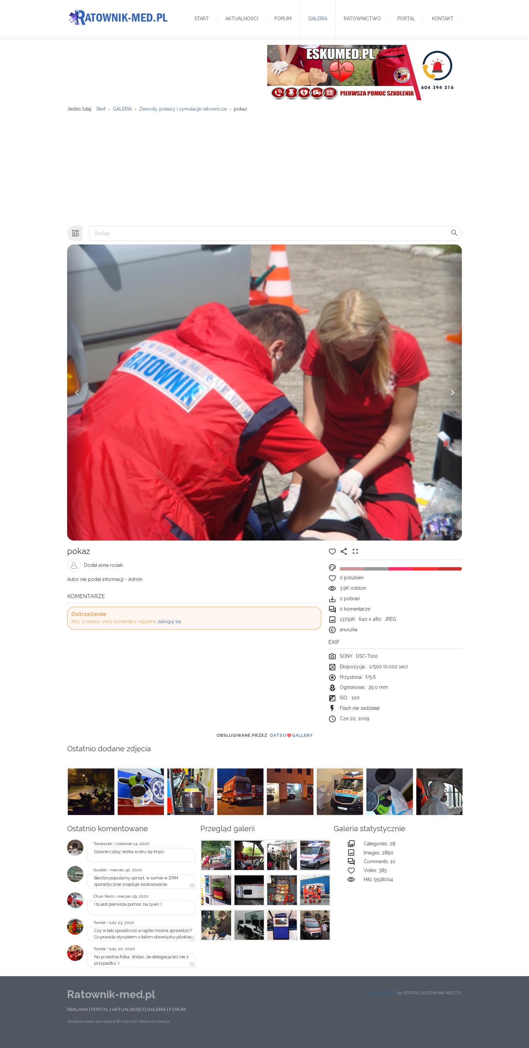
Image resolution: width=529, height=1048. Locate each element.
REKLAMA (77, 1017)
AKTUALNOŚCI (128, 1017)
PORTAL (100, 1017)
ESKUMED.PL (382, 1000)
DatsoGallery (291, 743)
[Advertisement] (264, 173)
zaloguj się (169, 629)
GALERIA (156, 1017)
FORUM (177, 1017)
